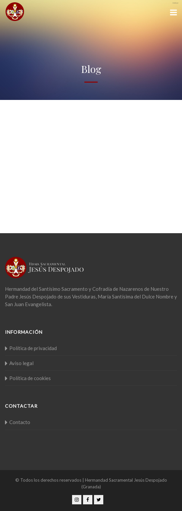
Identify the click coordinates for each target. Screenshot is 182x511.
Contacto (19, 422)
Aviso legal (21, 363)
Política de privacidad (33, 348)
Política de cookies (30, 378)
